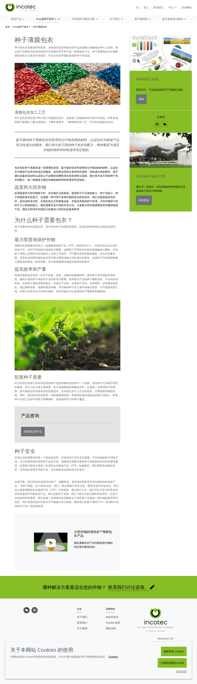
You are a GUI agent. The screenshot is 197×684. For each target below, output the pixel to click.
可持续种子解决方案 (150, 177)
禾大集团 (82, 628)
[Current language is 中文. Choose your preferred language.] (172, 8)
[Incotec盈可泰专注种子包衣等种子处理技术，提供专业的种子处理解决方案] (21, 8)
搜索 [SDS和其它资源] (141, 100)
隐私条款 (111, 628)
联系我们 (82, 622)
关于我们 (82, 617)
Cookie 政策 (113, 622)
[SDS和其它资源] (161, 54)
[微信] (165, 125)
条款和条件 (112, 617)
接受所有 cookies (174, 651)
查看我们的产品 (33, 432)
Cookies (113, 656)
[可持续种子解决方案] (161, 151)
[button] (17, 19)
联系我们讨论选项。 (128, 588)
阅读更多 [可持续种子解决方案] (144, 201)
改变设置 (181, 671)
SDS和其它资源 (147, 80)
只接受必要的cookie (172, 663)
